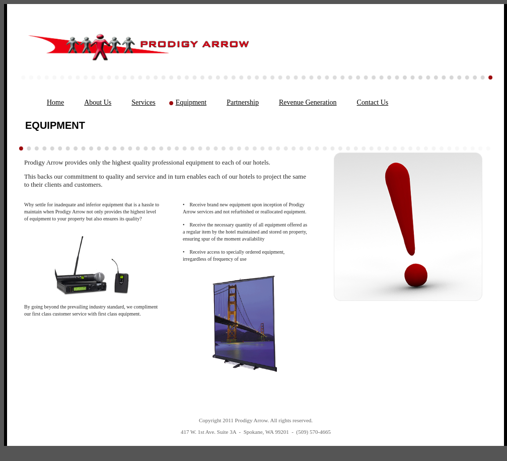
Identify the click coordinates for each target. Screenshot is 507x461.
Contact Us (373, 102)
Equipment (191, 102)
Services (143, 102)
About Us (97, 102)
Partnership (243, 102)
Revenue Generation (308, 102)
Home (55, 102)
